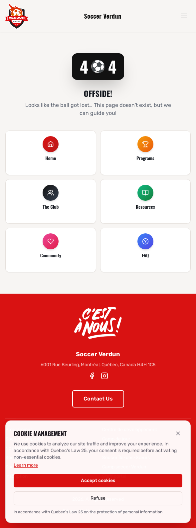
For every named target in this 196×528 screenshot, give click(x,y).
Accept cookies (98, 483)
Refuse (98, 501)
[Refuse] (178, 436)
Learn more (26, 468)
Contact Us (98, 399)
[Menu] (184, 16)
